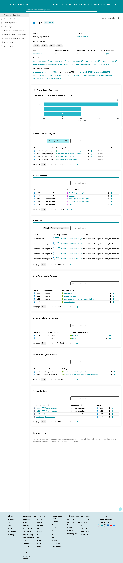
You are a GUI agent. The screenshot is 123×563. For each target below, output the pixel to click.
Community (116, 4)
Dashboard (27, 553)
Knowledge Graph (65, 4)
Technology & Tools (90, 4)
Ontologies (77, 4)
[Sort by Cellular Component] (87, 332)
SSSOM (54, 531)
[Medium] (102, 525)
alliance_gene (104, 54)
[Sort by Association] (52, 148)
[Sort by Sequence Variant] (48, 405)
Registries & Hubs (104, 4)
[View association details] (91, 151)
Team (10, 522)
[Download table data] (77, 164)
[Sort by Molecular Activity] (76, 290)
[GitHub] (105, 525)
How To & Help (28, 535)
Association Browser (27, 557)
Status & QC (27, 532)
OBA (38, 535)
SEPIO (39, 544)
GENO (39, 541)
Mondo (39, 519)
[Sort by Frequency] (107, 148)
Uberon (40, 522)
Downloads (27, 519)
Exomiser (55, 522)
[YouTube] (111, 525)
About (55, 4)
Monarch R (27, 528)
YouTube (85, 532)
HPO (38, 528)
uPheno (40, 525)
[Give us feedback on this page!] (120, 509)
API (25, 522)
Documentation (28, 538)
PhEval (54, 525)
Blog (83, 525)
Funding (11, 535)
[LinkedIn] (108, 525)
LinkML (54, 528)
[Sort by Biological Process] (76, 369)
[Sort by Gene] (39, 148)
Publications (12, 532)
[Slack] (98, 525)
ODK (53, 537)
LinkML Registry (71, 534)
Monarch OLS (71, 519)
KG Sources (27, 550)
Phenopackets (57, 546)
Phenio (39, 532)
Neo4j (26, 525)
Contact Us (12, 528)
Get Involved (85, 519)
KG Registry (70, 531)
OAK (53, 534)
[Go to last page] (70, 209)
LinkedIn (84, 528)
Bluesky (84, 535)
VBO (38, 538)
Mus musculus (82, 37)
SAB (9, 525)
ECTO (39, 547)
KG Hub (69, 527)
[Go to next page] (67, 209)
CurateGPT (56, 543)
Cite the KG (27, 544)
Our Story (11, 519)
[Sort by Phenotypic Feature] (72, 148)
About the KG (28, 547)
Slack (84, 522)
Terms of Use (27, 541)
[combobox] (62, 10)
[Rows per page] (43, 164)
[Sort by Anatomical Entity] (81, 190)
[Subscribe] (96, 525)
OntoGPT (55, 540)
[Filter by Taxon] (56, 228)
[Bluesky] (114, 525)
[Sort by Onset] (116, 148)
